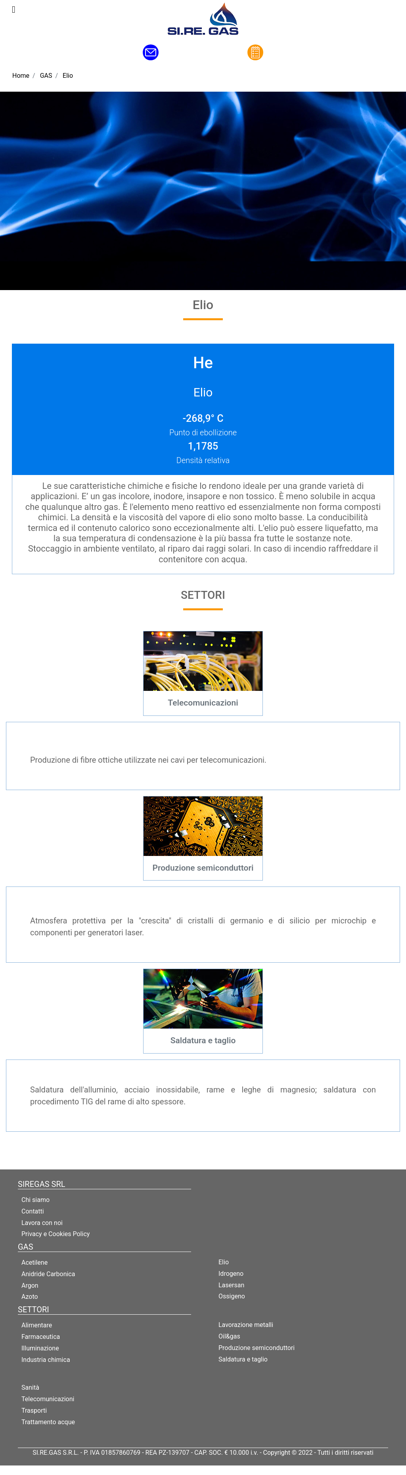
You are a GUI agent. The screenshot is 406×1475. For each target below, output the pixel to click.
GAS (46, 75)
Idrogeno (230, 1273)
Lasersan (231, 1285)
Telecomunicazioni (47, 1399)
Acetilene (34, 1262)
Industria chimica (45, 1359)
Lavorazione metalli (245, 1325)
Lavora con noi (42, 1223)
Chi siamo (35, 1200)
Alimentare (36, 1325)
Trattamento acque (48, 1422)
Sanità (30, 1387)
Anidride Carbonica (48, 1274)
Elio (68, 75)
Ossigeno (231, 1296)
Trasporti (34, 1410)
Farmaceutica (40, 1336)
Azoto (29, 1296)
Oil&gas (229, 1336)
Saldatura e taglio (243, 1359)
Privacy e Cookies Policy (55, 1234)
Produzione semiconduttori (256, 1348)
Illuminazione (40, 1348)
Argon (29, 1285)
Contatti (32, 1211)
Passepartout (220, 1470)
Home (20, 75)
